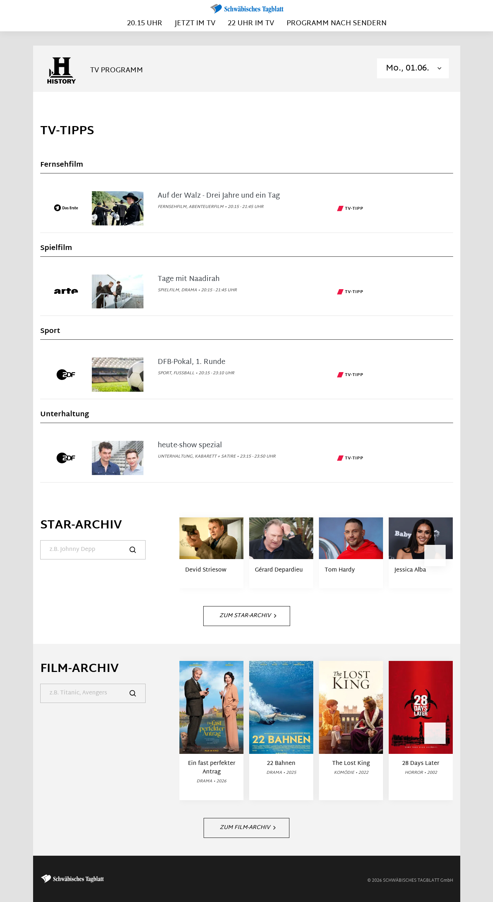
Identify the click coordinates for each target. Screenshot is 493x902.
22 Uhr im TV (251, 23)
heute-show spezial (190, 445)
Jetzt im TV (195, 23)
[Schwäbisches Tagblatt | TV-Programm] (246, 9)
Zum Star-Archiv (247, 616)
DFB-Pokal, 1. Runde (191, 362)
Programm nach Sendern (337, 23)
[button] (435, 555)
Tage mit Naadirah (189, 279)
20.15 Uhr (144, 23)
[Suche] (93, 549)
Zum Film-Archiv (248, 828)
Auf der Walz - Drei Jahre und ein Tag (219, 195)
